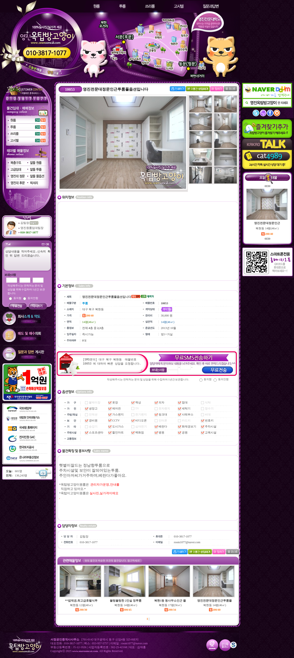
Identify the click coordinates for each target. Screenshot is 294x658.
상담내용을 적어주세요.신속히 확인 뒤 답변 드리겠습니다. (26, 260)
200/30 (81, 609)
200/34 (170, 609)
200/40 (214, 609)
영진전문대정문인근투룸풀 (214, 600)
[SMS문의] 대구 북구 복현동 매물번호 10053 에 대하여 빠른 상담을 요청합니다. (112, 364)
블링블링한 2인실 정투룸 (125, 600)
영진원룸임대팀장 (31, 228)
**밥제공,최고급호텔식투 (81, 600)
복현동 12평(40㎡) (81, 605)
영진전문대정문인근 (267, 223)
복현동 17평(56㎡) (170, 605)
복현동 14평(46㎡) (125, 605)
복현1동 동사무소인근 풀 (170, 600)
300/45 (126, 609)
